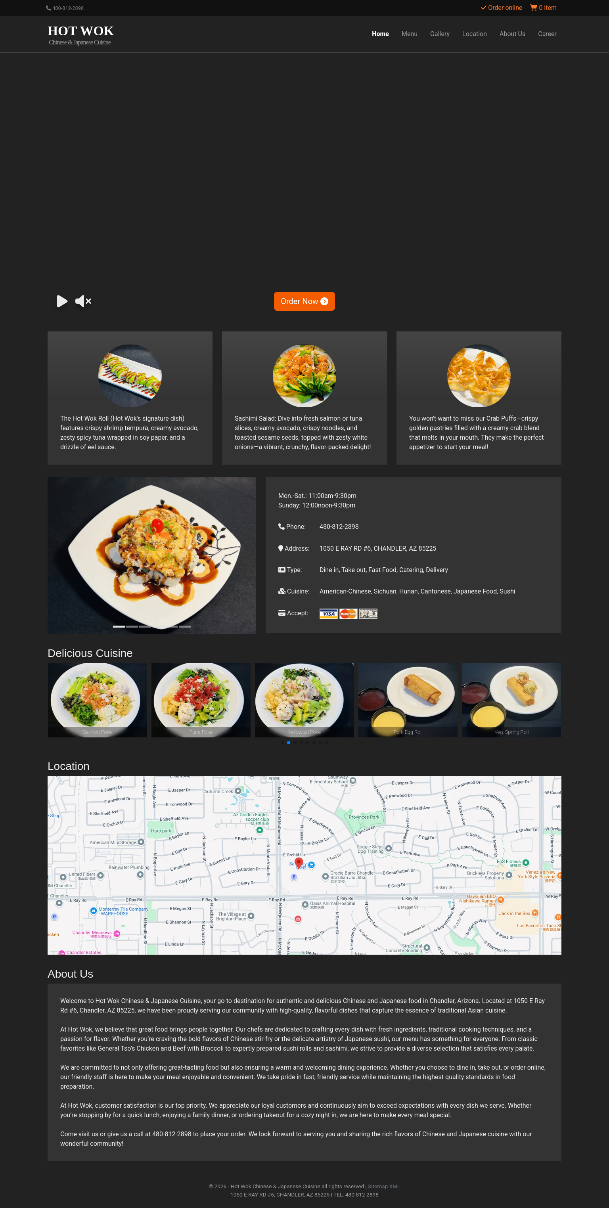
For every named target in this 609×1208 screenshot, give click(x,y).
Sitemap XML (384, 1186)
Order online (501, 7)
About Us (512, 34)
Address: (294, 548)
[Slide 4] (159, 627)
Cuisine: (293, 591)
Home (380, 34)
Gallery (440, 34)
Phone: (292, 526)
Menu (409, 34)
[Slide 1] (119, 627)
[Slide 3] (145, 627)
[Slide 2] (132, 627)
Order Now (304, 301)
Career (547, 34)
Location (474, 34)
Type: (290, 570)
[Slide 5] (172, 627)
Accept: (293, 613)
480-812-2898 (65, 8)
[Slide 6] (185, 627)
